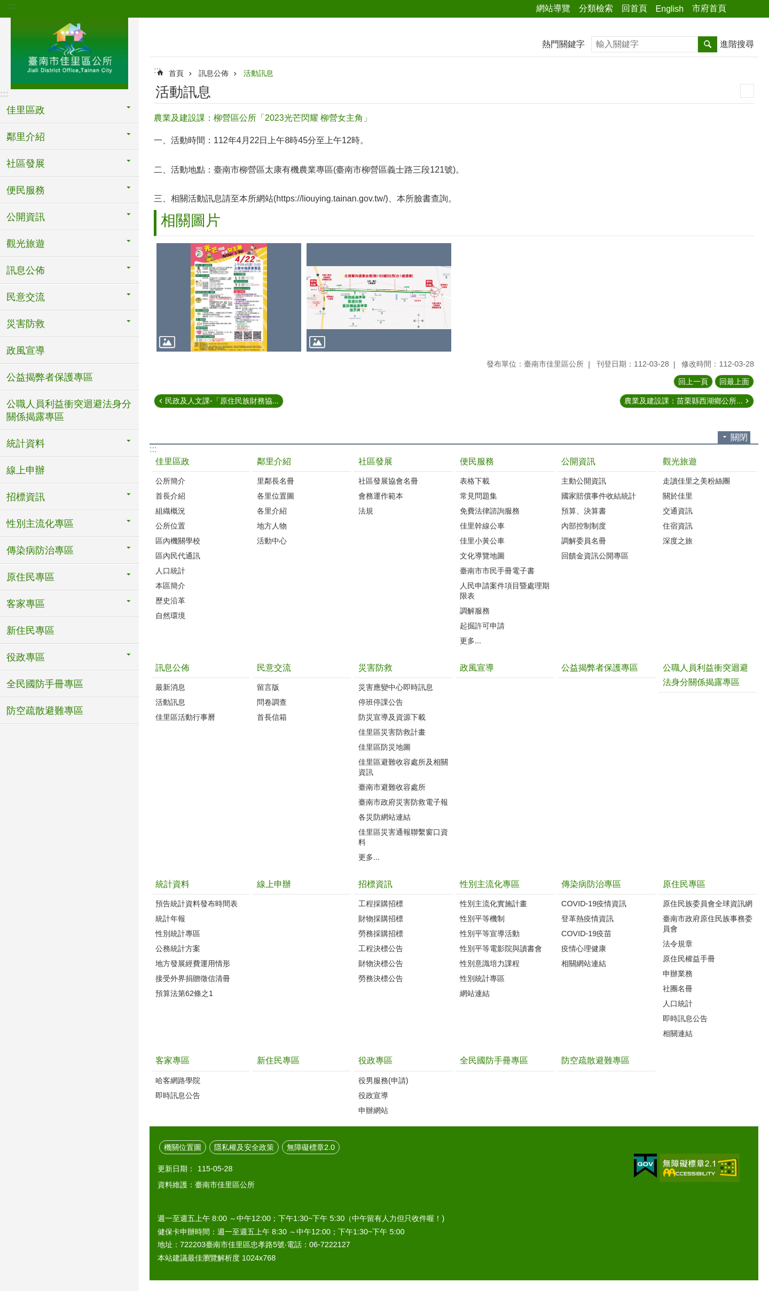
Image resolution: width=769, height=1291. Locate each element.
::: (11, 6)
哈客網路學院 (177, 1080)
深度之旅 (678, 540)
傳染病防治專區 (591, 884)
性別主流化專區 (490, 884)
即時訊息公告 (685, 1018)
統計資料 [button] (25, 443)
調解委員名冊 (583, 540)
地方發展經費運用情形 (192, 963)
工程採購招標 (380, 903)
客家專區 (172, 1060)
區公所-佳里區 (69, 51)
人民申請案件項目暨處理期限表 (505, 590)
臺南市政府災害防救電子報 (403, 802)
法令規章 (678, 943)
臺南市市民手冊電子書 (497, 570)
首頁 (176, 73)
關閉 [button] (739, 437)
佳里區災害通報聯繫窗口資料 (403, 837)
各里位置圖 (275, 496)
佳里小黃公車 (482, 540)
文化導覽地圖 (482, 555)
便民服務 (477, 461)
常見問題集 (478, 496)
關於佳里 (678, 496)
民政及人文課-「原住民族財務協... (222, 400)
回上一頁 (693, 381)
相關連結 (678, 1033)
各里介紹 (272, 511)
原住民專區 (684, 884)
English (670, 8)
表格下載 (475, 481)
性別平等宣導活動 (490, 933)
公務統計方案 (177, 948)
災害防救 (375, 667)
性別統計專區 (177, 933)
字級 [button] (754, 9)
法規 (365, 511)
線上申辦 (25, 470)
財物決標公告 (380, 963)
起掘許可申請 (482, 625)
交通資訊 (678, 511)
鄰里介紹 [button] (25, 136)
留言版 (268, 687)
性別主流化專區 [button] (40, 523)
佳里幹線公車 (482, 526)
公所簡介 (170, 481)
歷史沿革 (170, 600)
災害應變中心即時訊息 (395, 687)
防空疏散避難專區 (44, 710)
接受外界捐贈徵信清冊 (192, 978)
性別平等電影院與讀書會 (501, 948)
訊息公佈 (214, 73)
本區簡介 (170, 585)
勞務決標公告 (380, 978)
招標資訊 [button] (25, 497)
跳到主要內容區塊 (5, 5)
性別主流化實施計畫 (493, 903)
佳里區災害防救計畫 (392, 732)
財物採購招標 (380, 918)
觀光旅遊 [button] (25, 243)
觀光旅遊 (680, 461)
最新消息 (170, 687)
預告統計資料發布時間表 (196, 903)
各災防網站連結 (384, 817)
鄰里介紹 (274, 461)
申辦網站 (373, 1110)
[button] (228, 297)
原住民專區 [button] (30, 577)
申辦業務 (678, 973)
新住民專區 (30, 630)
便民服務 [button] (25, 190)
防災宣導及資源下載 (392, 717)
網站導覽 (553, 8)
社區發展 (375, 461)
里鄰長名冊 (275, 481)
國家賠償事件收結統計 (598, 496)
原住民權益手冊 (689, 958)
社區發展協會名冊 (388, 481)
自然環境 (170, 615)
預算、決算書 (583, 511)
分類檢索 (596, 8)
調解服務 (475, 610)
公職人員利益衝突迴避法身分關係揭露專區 (68, 410)
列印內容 (747, 91)
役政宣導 (373, 1095)
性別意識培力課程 (490, 963)
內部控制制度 (583, 526)
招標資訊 (375, 884)
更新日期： (176, 1168)
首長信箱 (272, 717)
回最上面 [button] (734, 381)
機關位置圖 (182, 1147)
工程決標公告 (380, 948)
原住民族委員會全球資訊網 (707, 903)
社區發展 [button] (25, 163)
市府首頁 (709, 8)
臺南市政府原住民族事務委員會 (707, 923)
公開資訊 (578, 461)
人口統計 (170, 570)
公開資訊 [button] (25, 217)
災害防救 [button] (25, 323)
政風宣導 (25, 350)
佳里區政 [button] (25, 110)
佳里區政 (172, 461)
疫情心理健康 (583, 948)
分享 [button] (739, 9)
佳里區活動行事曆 (185, 717)
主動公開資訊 (583, 481)
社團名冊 (678, 988)
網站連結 (475, 993)
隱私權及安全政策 (244, 1147)
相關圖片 (191, 220)
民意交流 (274, 667)
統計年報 (170, 918)
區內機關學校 (177, 540)
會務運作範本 (380, 496)
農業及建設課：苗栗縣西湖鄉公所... (683, 400)
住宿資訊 (678, 526)
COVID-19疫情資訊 (593, 903)
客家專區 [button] (25, 603)
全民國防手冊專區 (44, 684)
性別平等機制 (482, 918)
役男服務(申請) (383, 1080)
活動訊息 (258, 73)
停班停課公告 (380, 702)
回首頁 (634, 8)
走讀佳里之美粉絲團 (696, 481)
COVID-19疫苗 (586, 933)
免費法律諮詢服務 (490, 511)
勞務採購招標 (380, 933)
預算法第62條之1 (184, 993)
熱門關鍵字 (563, 44)
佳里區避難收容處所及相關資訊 (403, 767)
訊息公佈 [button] (25, 270)
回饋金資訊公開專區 (595, 555)
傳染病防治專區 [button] (40, 550)
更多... (470, 640)
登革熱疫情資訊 (587, 918)
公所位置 (170, 526)
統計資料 (172, 884)
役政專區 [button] (25, 657)
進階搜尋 (737, 44)
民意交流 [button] (25, 297)
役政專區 (375, 1060)
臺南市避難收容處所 (392, 787)
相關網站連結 (583, 963)
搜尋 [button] (707, 44)
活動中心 (272, 540)
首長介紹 (170, 496)
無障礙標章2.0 (311, 1147)
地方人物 (272, 526)
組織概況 (170, 511)
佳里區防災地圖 (384, 747)
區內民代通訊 (177, 555)
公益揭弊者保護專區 (49, 377)
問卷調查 (272, 702)
